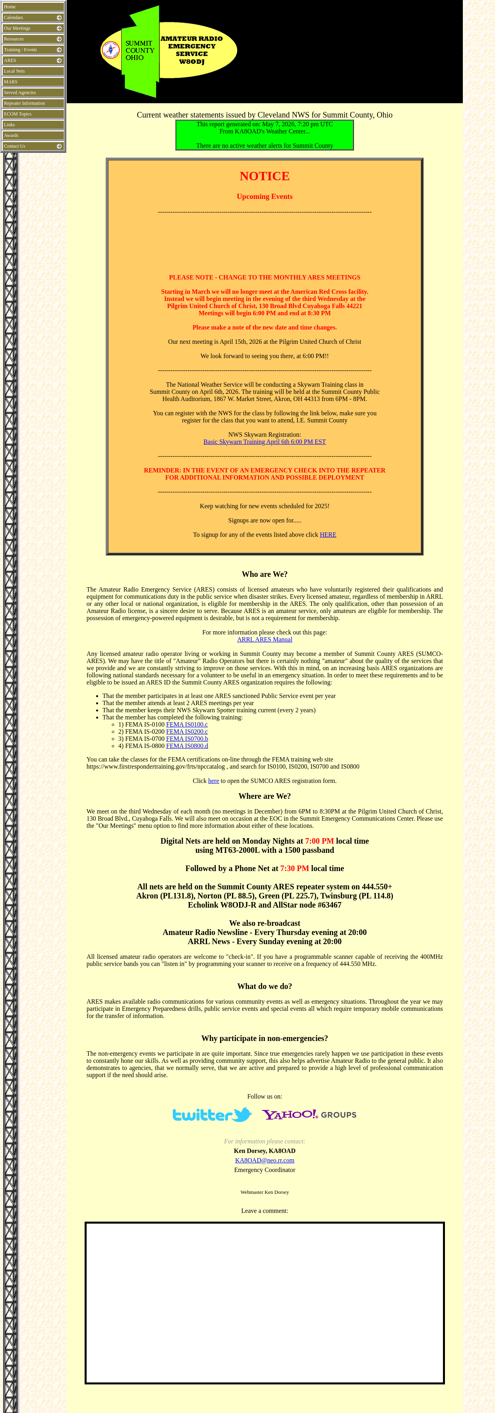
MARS (10, 82)
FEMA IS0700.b (187, 738)
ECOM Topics (17, 114)
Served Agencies (20, 92)
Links (9, 124)
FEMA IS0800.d (187, 745)
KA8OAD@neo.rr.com (264, 1160)
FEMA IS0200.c (187, 731)
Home (9, 7)
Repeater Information (24, 103)
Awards (11, 135)
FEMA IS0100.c (187, 724)
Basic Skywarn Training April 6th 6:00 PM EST (264, 441)
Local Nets (14, 71)
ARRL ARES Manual (264, 639)
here (213, 780)
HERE (328, 534)
